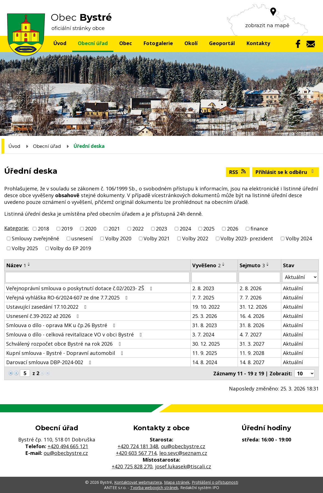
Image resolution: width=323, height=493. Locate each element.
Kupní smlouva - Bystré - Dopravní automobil (65, 353)
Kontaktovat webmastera (138, 482)
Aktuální (293, 288)
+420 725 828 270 (132, 466)
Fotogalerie (158, 43)
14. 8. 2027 (252, 362)
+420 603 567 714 (136, 453)
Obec (125, 43)
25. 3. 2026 (204, 316)
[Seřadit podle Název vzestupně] (29, 263)
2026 (232, 228)
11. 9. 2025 (204, 353)
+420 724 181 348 (138, 446)
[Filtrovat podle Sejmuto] (259, 277)
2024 (185, 228)
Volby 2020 (118, 238)
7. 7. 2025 (203, 297)
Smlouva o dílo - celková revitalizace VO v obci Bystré (75, 334)
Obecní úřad (93, 43)
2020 (90, 228)
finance (259, 228)
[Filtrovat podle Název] (97, 277)
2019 (66, 228)
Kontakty (258, 43)
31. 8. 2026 (252, 325)
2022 (138, 228)
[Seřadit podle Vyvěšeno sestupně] (224, 265)
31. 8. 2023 (204, 325)
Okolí (191, 43)
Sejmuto (252, 265)
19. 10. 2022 (206, 306)
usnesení (82, 238)
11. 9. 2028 (252, 353)
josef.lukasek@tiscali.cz (183, 466)
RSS (238, 172)
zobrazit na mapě (267, 25)
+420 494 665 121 (68, 446)
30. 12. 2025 (206, 343)
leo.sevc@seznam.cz (183, 453)
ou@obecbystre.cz (66, 453)
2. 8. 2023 (203, 288)
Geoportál (222, 43)
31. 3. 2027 (252, 343)
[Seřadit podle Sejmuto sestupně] (268, 265)
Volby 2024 (299, 238)
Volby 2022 (195, 238)
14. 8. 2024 (204, 362)
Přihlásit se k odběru (285, 172)
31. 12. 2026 (253, 306)
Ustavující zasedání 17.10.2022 (47, 306)
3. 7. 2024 (203, 334)
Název (16, 265)
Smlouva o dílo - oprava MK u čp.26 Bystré (62, 325)
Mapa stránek (176, 482)
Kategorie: (16, 228)
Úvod (59, 43)
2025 (208, 228)
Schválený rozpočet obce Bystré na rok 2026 (64, 343)
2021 (114, 228)
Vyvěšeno (206, 265)
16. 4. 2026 (252, 316)
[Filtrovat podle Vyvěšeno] (214, 277)
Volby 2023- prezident (247, 238)
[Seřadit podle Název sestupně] (29, 265)
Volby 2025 (25, 248)
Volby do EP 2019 (70, 248)
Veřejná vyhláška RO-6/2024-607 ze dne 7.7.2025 (68, 297)
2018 (43, 228)
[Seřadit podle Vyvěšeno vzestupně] (224, 263)
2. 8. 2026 (250, 288)
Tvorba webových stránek (154, 487)
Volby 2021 (157, 238)
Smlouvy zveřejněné (35, 238)
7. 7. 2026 (250, 297)
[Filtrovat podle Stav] (300, 277)
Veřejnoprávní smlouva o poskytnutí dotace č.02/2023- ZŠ (80, 288)
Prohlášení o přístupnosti (215, 482)
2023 (161, 228)
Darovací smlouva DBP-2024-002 (49, 362)
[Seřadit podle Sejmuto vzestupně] (268, 263)
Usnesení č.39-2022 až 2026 (43, 316)
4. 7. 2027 (250, 334)
